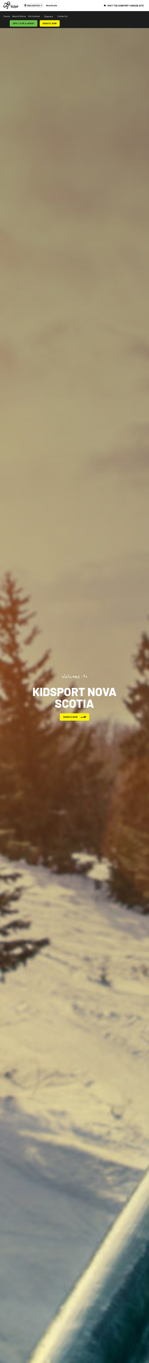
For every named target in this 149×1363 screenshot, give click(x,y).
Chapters (48, 16)
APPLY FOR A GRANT (23, 23)
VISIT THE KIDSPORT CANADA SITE (125, 5)
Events (7, 16)
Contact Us (62, 16)
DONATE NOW (50, 23)
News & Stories (19, 16)
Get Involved (34, 16)
